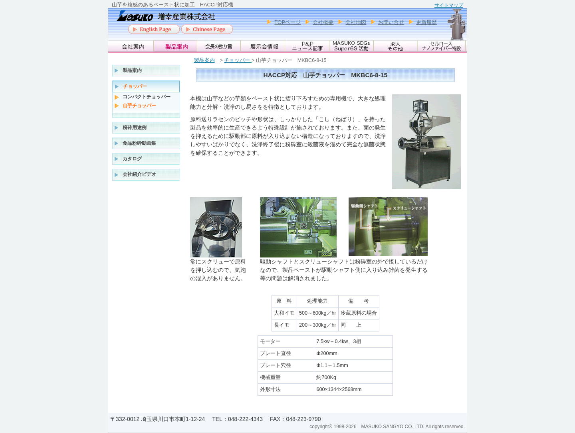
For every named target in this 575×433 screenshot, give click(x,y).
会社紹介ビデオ (139, 174)
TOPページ (287, 22)
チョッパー (238, 60)
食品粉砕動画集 (139, 143)
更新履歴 (426, 22)
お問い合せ (391, 22)
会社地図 (355, 22)
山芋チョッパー (139, 105)
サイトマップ (448, 5)
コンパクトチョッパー (147, 97)
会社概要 (323, 22)
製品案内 (204, 60)
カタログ (132, 159)
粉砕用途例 (135, 127)
